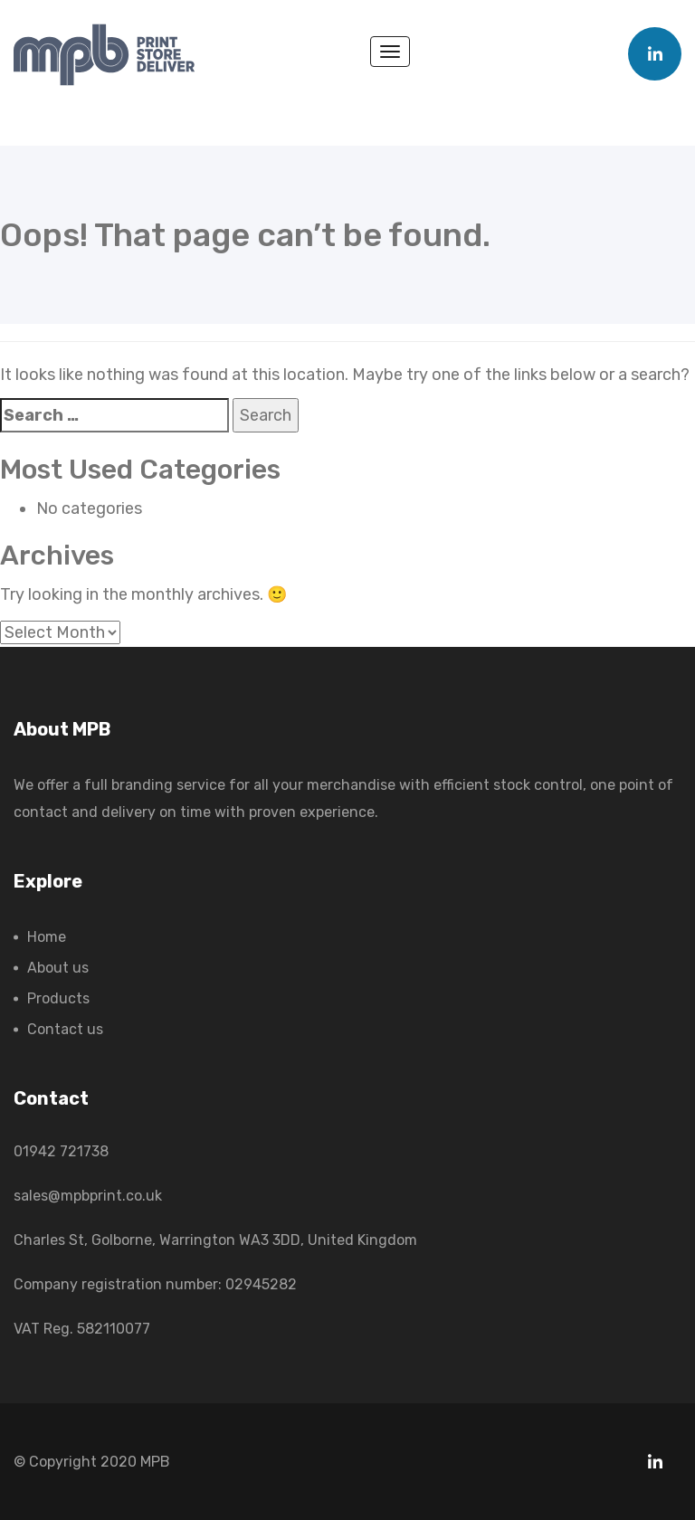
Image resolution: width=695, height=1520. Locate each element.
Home (46, 936)
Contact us (65, 1029)
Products (58, 998)
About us (58, 967)
